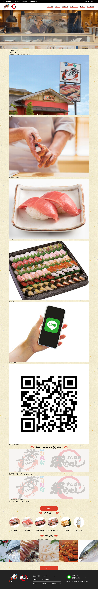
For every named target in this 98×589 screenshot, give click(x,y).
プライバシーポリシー (56, 583)
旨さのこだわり (74, 6)
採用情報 (87, 1)
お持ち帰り (64, 6)
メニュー (57, 6)
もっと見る (48, 508)
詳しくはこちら (49, 568)
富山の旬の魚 (91, 6)
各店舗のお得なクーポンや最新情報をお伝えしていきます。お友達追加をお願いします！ (76, 577)
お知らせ (82, 6)
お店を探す (50, 6)
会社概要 (93, 1)
